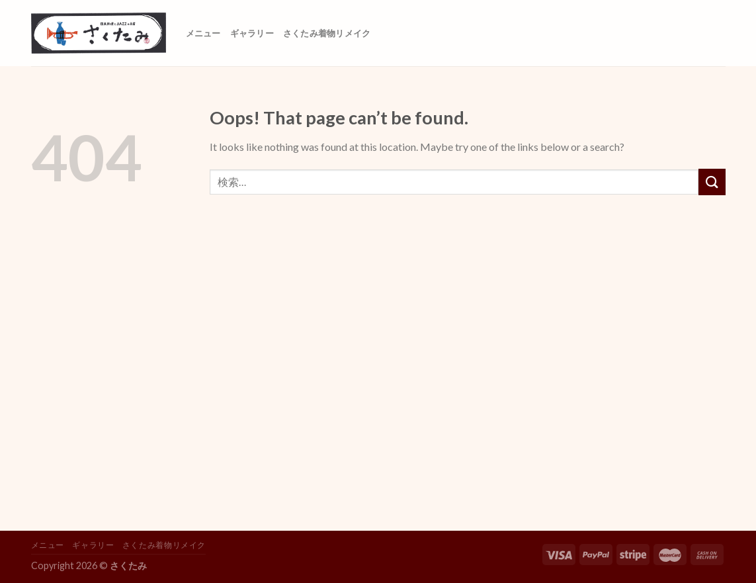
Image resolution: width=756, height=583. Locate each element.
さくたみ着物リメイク (327, 33)
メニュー (203, 33)
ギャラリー (252, 33)
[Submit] (711, 182)
